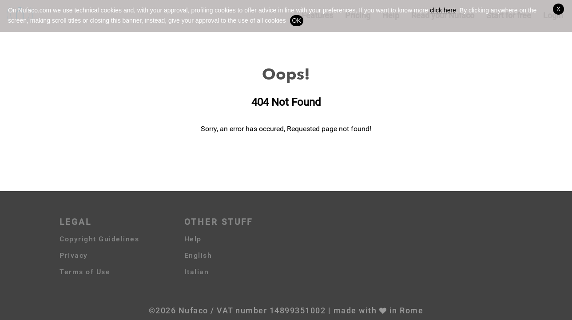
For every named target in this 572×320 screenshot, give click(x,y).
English (198, 255)
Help (193, 239)
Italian (196, 272)
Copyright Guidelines (99, 239)
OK (296, 20)
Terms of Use (85, 272)
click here (443, 10)
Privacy (74, 255)
